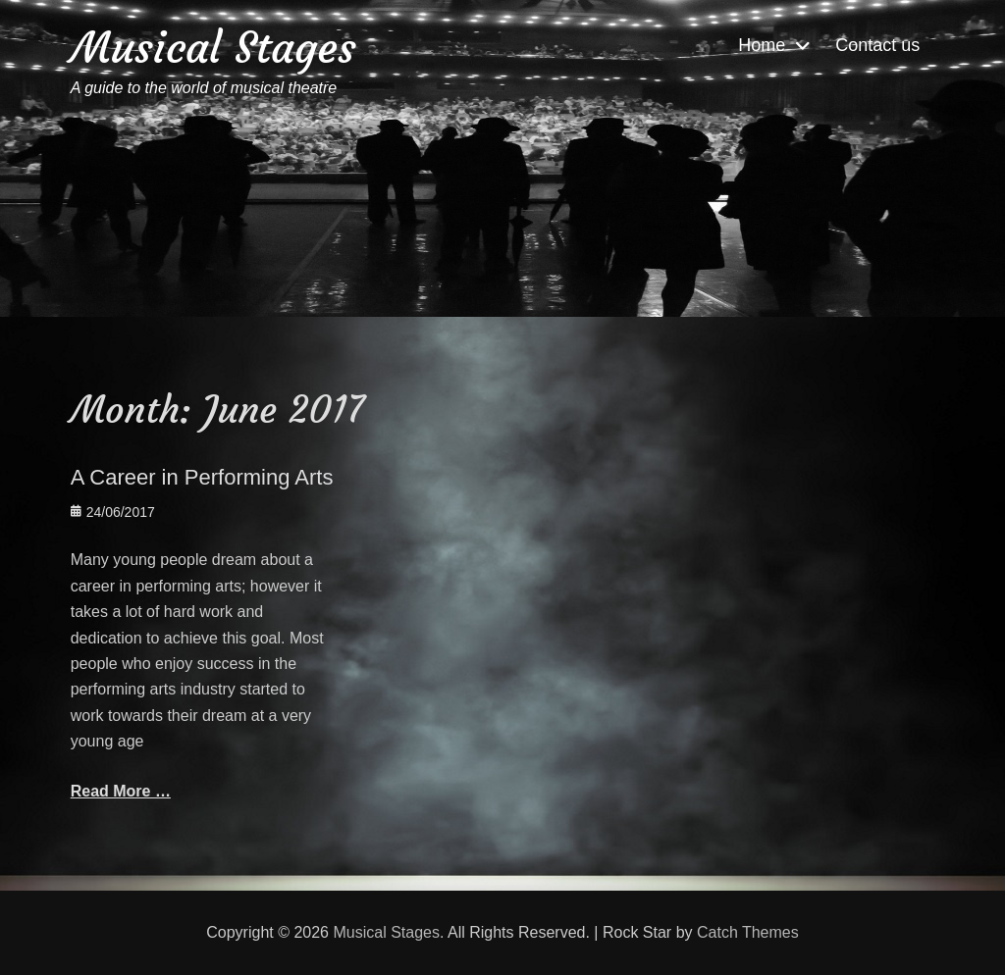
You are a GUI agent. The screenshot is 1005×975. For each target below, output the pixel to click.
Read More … (121, 791)
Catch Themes (748, 932)
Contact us (877, 45)
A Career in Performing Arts (202, 477)
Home (761, 45)
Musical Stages (213, 48)
